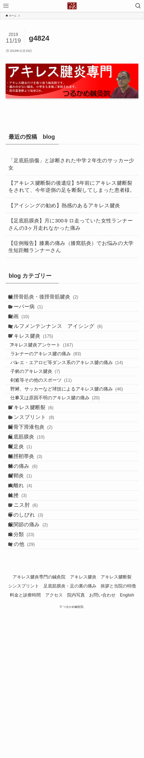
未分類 (27, 669)
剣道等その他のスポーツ (51, 429)
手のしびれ (32, 639)
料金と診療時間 (25, 738)
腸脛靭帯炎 (31, 548)
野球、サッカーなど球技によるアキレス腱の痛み (77, 443)
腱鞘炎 (26, 578)
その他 (28, 685)
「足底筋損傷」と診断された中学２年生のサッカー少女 (71, 164)
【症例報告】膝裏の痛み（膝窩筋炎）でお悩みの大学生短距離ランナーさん (70, 246)
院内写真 (76, 738)
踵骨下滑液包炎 (37, 502)
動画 (25, 330)
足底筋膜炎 (33, 517)
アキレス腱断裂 (37, 471)
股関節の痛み (34, 654)
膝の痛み (29, 563)
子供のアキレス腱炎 (46, 415)
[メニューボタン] (6, 6)
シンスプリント (37, 487)
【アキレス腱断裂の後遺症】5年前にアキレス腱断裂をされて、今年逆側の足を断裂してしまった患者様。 (71, 186)
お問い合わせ (102, 738)
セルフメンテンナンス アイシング (62, 345)
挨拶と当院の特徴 (118, 729)
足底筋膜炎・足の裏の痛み (69, 729)
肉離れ (26, 593)
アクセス (54, 738)
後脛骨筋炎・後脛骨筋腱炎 (49, 299)
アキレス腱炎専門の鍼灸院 (39, 720)
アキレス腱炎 (37, 360)
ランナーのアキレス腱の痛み (56, 388)
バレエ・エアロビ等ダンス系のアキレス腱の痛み (77, 402)
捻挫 (24, 608)
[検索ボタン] (138, 6)
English (127, 738)
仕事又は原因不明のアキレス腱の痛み (65, 456)
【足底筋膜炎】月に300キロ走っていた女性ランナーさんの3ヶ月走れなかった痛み (70, 224)
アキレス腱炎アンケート (49, 374)
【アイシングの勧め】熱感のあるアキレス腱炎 (64, 205)
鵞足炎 (26, 532)
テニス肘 (29, 624)
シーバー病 (32, 314)
